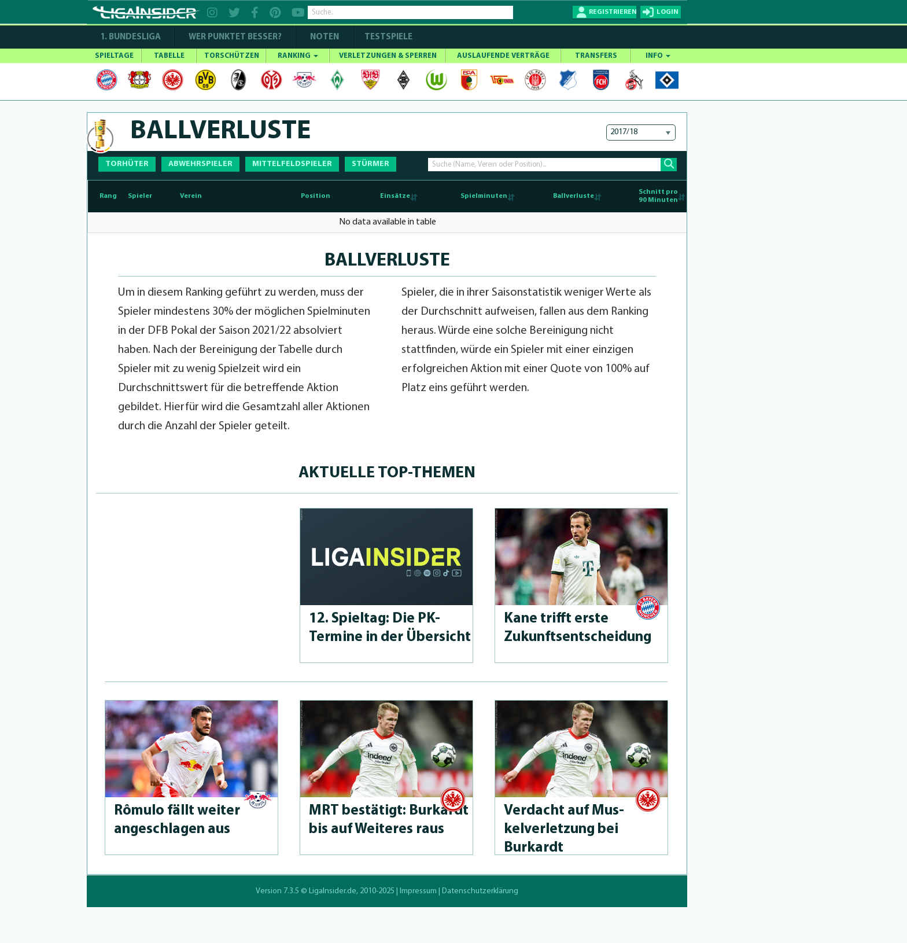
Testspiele (387, 37)
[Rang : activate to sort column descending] (106, 196)
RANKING (298, 56)
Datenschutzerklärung (480, 891)
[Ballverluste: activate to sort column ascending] (559, 196)
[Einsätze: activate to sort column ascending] (385, 196)
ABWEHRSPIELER (200, 164)
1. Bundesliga (130, 37)
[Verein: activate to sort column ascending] (237, 196)
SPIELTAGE (114, 56)
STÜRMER (370, 164)
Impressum (418, 891)
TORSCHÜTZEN (231, 56)
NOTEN (324, 37)
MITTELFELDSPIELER (292, 164)
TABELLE (169, 56)
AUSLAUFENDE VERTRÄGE (503, 56)
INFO (658, 56)
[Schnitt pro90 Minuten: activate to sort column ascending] (645, 196)
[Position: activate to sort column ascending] (324, 196)
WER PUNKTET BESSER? (235, 37)
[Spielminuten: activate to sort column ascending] (467, 196)
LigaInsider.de (332, 891)
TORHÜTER (127, 164)
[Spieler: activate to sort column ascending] (151, 196)
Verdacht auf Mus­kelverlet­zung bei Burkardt (564, 829)
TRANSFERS (596, 56)
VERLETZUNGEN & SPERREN (388, 56)
